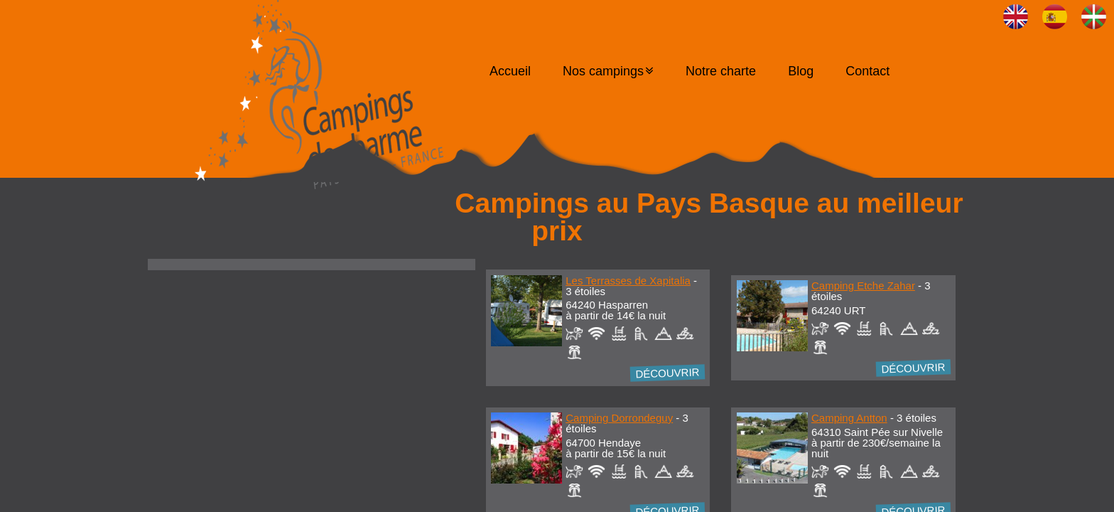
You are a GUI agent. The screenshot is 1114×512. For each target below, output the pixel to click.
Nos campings (603, 71)
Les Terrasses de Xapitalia (628, 280)
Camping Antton (849, 418)
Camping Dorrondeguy (619, 418)
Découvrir (667, 373)
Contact (867, 71)
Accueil (510, 71)
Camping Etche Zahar (863, 285)
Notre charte (721, 71)
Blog (800, 71)
